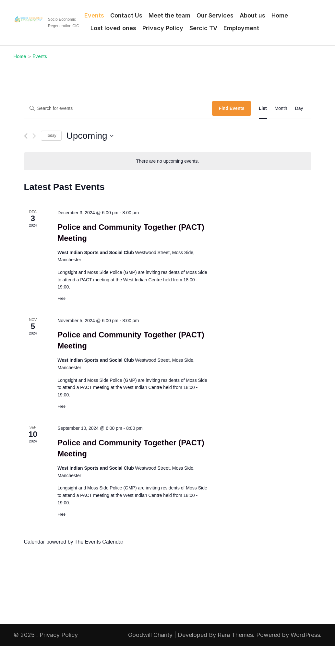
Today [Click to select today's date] (51, 135)
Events (94, 15)
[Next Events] (34, 136)
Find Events (231, 108)
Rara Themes (235, 634)
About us (252, 15)
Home (279, 15)
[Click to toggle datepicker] (90, 135)
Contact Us (126, 15)
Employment (241, 28)
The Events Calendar (99, 542)
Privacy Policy (162, 28)
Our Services (215, 15)
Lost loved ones (113, 28)
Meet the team (169, 15)
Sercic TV (203, 28)
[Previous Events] (26, 136)
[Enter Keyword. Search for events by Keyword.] (118, 108)
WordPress (305, 634)
